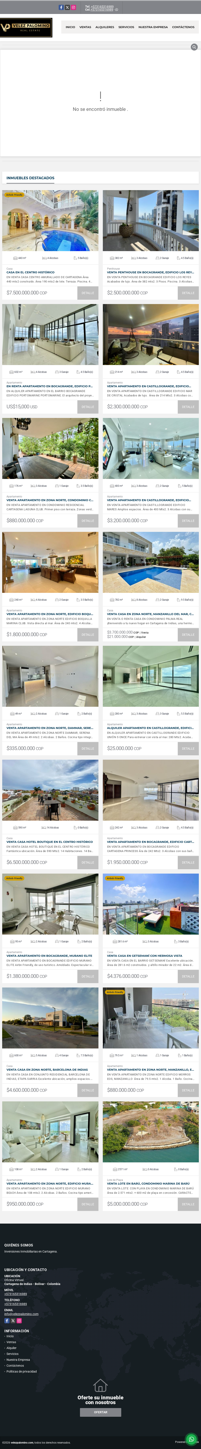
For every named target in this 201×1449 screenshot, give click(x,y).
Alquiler (12, 1348)
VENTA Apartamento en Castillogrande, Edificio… (149, 386)
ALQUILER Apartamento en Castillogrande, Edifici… (150, 728)
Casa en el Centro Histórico (31, 272)
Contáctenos (183, 27)
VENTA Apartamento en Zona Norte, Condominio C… (50, 500)
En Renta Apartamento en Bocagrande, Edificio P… (50, 386)
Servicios (126, 27)
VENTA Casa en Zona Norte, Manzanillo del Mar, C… (150, 614)
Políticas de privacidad (22, 1371)
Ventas (85, 27)
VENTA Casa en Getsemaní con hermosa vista (144, 955)
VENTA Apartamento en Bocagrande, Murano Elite (49, 955)
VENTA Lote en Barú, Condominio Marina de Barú (148, 1183)
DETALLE (88, 293)
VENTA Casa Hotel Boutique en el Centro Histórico (50, 842)
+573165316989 (102, 6)
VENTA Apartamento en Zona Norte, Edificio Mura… (50, 1183)
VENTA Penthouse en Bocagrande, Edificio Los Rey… (150, 272)
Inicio (70, 27)
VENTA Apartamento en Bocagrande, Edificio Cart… (150, 842)
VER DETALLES (50, 220)
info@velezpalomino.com (21, 1314)
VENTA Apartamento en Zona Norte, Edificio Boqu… (50, 614)
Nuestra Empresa (153, 27)
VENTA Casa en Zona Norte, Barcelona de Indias (47, 1069)
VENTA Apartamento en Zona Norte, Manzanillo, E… (150, 1069)
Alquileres (105, 27)
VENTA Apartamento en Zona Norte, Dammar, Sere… (50, 728)
